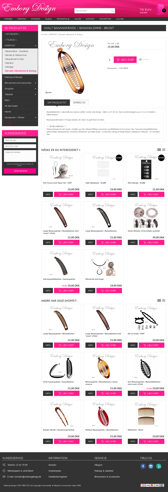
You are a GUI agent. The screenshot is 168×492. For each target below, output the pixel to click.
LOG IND (120, 19)
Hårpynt (21, 19)
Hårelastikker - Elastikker (16, 51)
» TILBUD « (11, 39)
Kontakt (52, 464)
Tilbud (48, 19)
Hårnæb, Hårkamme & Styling (20, 71)
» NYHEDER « (12, 34)
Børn (7, 100)
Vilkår (77, 19)
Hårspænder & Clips (14, 59)
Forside (8, 19)
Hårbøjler (9, 67)
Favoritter (105, 19)
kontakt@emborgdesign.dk (28, 476)
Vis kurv (145, 9)
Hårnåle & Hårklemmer (16, 55)
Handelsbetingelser (58, 476)
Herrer (8, 111)
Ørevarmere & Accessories (107, 476)
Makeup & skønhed (103, 470)
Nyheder (35, 19)
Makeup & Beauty (14, 77)
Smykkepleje (63, 19)
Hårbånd (9, 63)
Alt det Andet (11, 106)
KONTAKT (90, 19)
